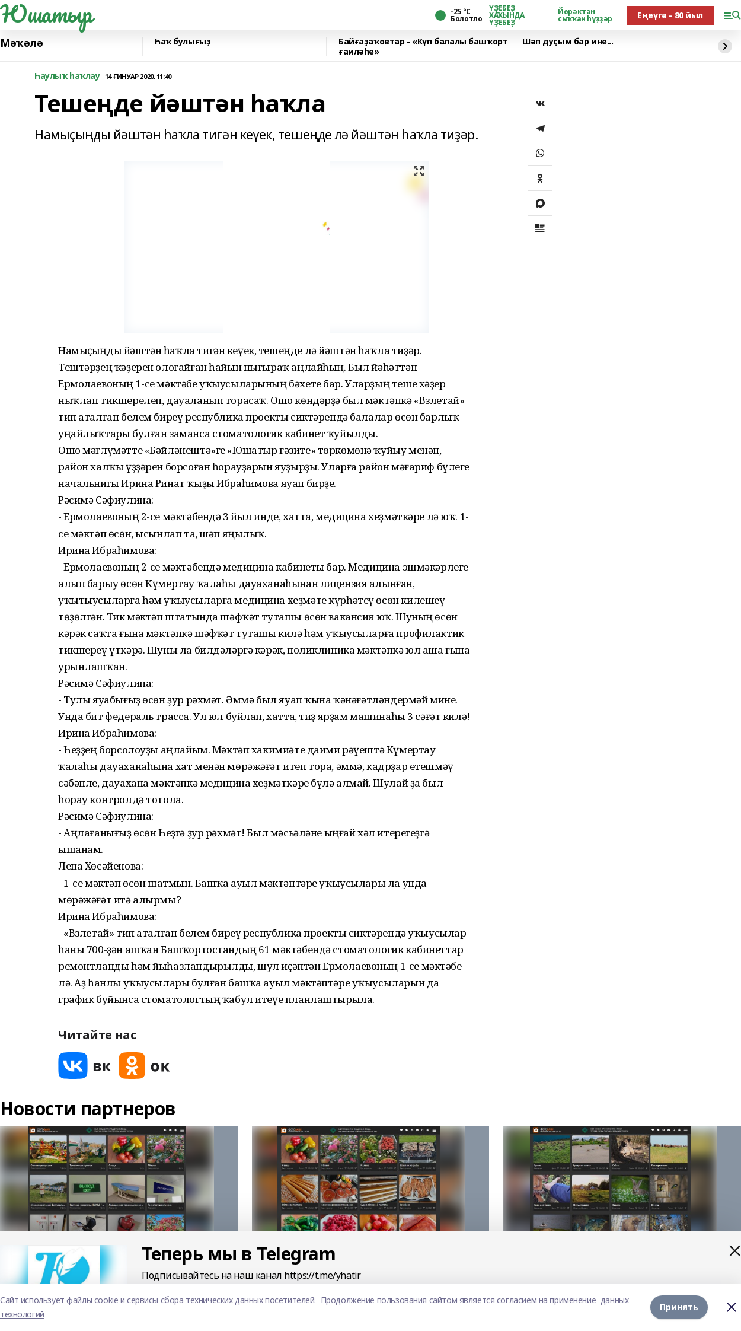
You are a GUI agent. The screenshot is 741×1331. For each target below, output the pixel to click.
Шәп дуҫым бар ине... (568, 42)
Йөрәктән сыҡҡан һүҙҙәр (585, 15)
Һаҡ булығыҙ (182, 42)
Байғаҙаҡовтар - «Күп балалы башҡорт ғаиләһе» (422, 46)
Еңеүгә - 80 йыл (670, 15)
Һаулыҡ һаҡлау (67, 76)
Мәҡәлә (21, 43)
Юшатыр (45, 13)
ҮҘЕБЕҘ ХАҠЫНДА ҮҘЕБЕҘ (506, 15)
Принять (679, 1307)
